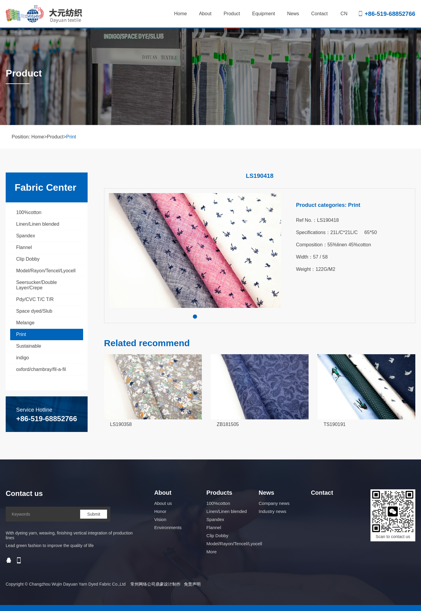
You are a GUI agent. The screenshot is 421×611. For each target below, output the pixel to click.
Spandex (25, 235)
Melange (25, 322)
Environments (168, 527)
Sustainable (28, 346)
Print (71, 136)
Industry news (272, 511)
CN (344, 13)
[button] (195, 316)
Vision (160, 519)
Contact (319, 13)
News (293, 13)
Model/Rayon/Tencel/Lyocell (46, 270)
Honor (160, 511)
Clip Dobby (27, 259)
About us (163, 503)
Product (232, 19)
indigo (22, 357)
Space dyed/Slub (34, 311)
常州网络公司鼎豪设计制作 (155, 584)
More (211, 551)
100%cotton (29, 212)
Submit (93, 514)
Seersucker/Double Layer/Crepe (36, 285)
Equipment (263, 13)
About (205, 13)
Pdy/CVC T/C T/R (35, 299)
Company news (274, 503)
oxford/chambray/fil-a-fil (41, 369)
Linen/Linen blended (37, 224)
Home (180, 13)
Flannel (24, 247)
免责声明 (192, 584)
